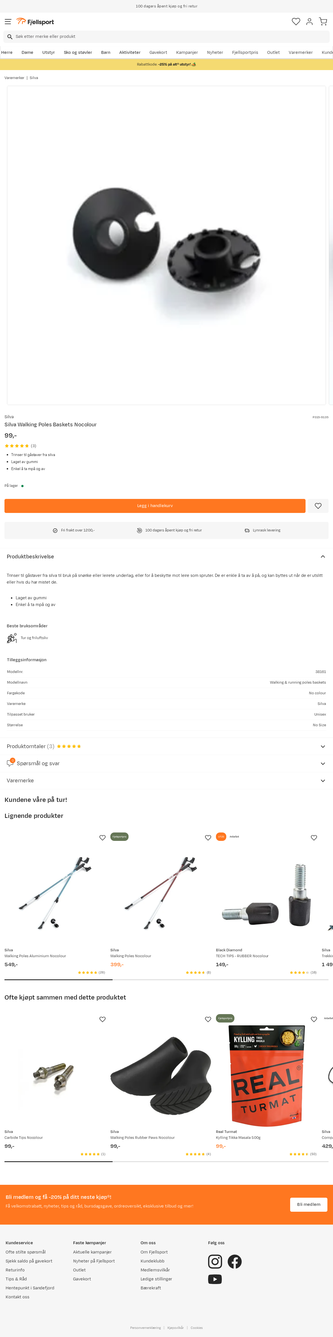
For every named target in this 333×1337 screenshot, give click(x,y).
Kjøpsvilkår (175, 1328)
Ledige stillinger (156, 1279)
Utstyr (48, 52)
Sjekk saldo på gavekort (29, 1261)
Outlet (273, 52)
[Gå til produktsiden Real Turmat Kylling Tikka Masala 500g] (266, 1076)
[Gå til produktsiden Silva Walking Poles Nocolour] (161, 894)
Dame (27, 52)
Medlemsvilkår (155, 1270)
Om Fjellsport (154, 1252)
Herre (7, 52)
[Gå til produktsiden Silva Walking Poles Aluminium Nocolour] (55, 894)
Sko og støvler (78, 52)
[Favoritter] (296, 21)
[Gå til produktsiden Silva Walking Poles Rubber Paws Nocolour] (161, 1076)
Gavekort (158, 52)
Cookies (197, 1328)
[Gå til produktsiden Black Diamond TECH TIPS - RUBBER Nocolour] (266, 894)
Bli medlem (308, 1205)
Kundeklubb (152, 1261)
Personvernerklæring (145, 1328)
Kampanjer (187, 52)
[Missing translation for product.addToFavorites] (318, 506)
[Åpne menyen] (8, 21)
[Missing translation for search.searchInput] (9, 37)
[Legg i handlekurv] (155, 506)
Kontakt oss (17, 1297)
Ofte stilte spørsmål (26, 1252)
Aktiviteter (130, 52)
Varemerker (301, 52)
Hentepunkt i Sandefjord (30, 1288)
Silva (34, 77)
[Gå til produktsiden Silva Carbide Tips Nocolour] (55, 1076)
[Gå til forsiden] (35, 22)
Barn (105, 52)
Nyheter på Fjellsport (94, 1261)
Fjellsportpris (245, 52)
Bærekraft (151, 1288)
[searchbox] (172, 36)
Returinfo (15, 1270)
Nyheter (215, 52)
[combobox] (166, 37)
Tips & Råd (16, 1279)
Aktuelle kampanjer (92, 1252)
